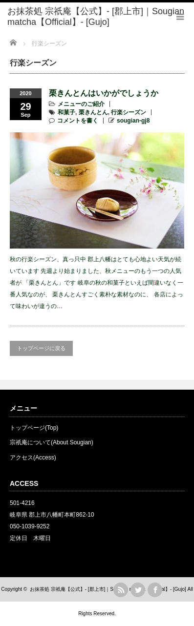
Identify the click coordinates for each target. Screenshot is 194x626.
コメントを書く (77, 120)
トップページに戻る (41, 348)
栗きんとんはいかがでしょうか (103, 93)
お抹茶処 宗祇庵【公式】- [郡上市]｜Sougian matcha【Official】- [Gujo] (108, 589)
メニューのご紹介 (81, 104)
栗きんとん (93, 112)
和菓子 (66, 112)
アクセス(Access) (33, 457)
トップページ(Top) (34, 427)
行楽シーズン (128, 112)
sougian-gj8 (133, 120)
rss (120, 590)
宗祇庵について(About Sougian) (51, 442)
